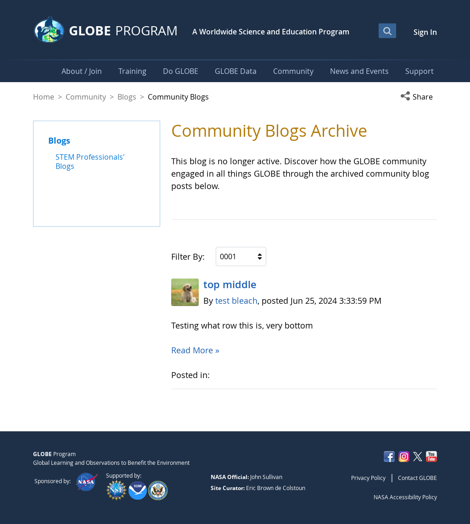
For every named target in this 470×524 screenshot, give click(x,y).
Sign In (425, 32)
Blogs (127, 97)
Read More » (195, 350)
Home (43, 97)
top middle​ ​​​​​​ (230, 284)
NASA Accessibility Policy (405, 497)
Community (86, 97)
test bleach (236, 300)
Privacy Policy (368, 477)
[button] (418, 96)
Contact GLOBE (417, 477)
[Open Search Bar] (387, 30)
